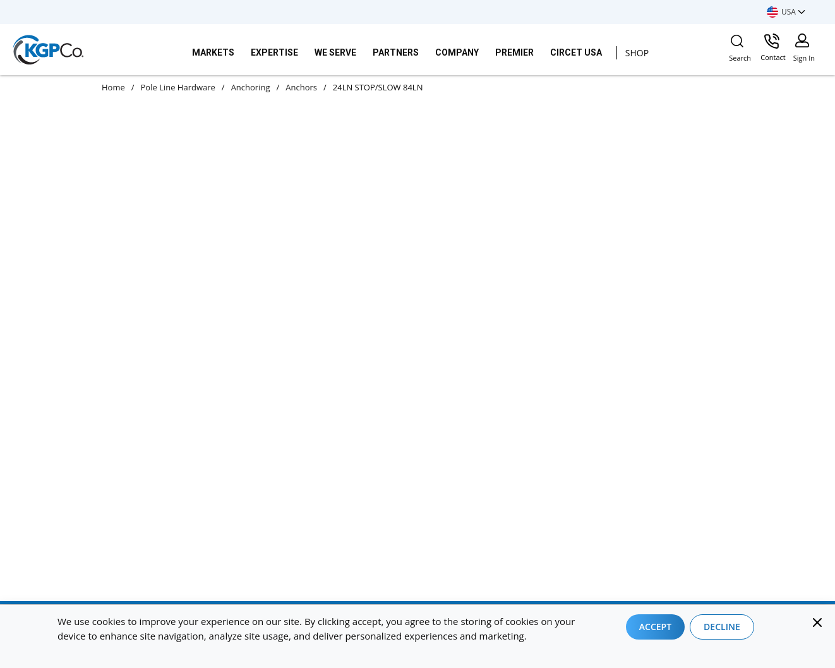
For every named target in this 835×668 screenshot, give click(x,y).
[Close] (817, 622)
